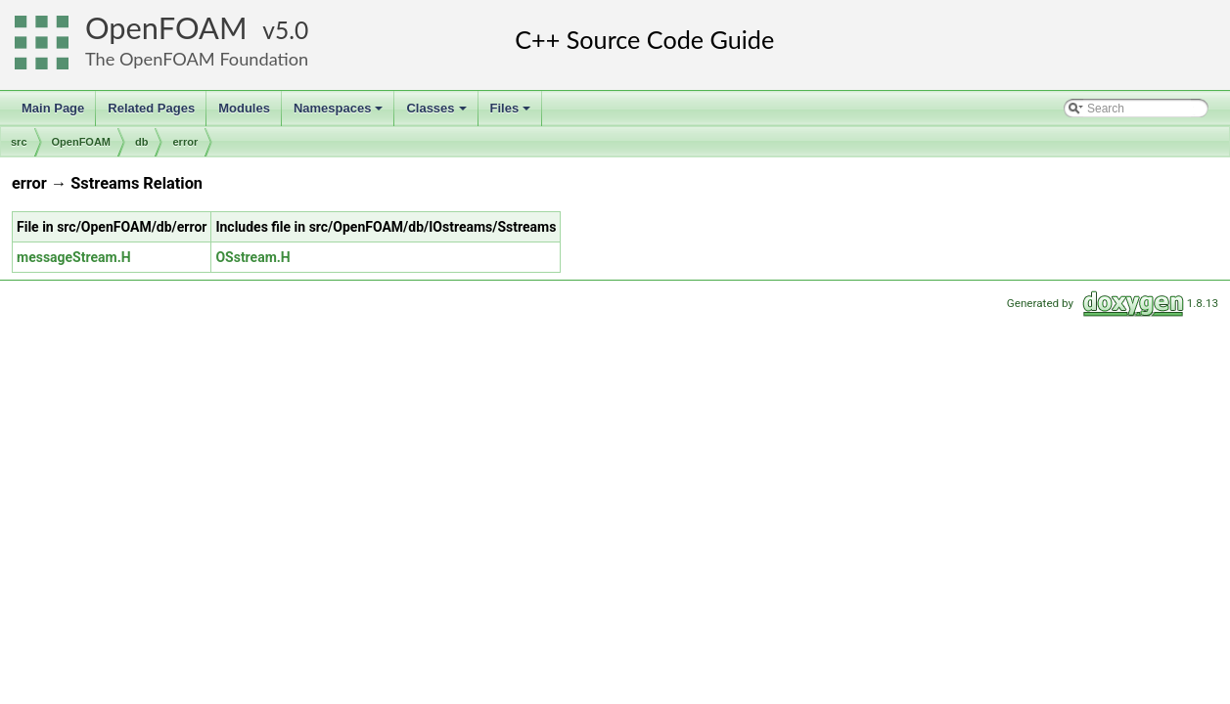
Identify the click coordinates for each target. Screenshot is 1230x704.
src (19, 142)
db (141, 142)
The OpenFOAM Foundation (196, 58)
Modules (244, 108)
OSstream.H (252, 257)
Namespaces (340, 113)
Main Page (53, 108)
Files (512, 113)
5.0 (291, 30)
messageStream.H (74, 257)
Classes (437, 113)
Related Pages (151, 108)
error (185, 142)
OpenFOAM (166, 28)
